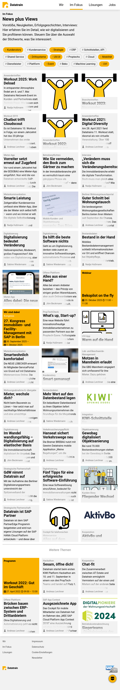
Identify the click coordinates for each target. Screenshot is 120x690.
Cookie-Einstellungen (42, 652)
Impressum (37, 641)
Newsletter (37, 658)
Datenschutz (38, 647)
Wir (4, 641)
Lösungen (7, 652)
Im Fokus (6, 647)
